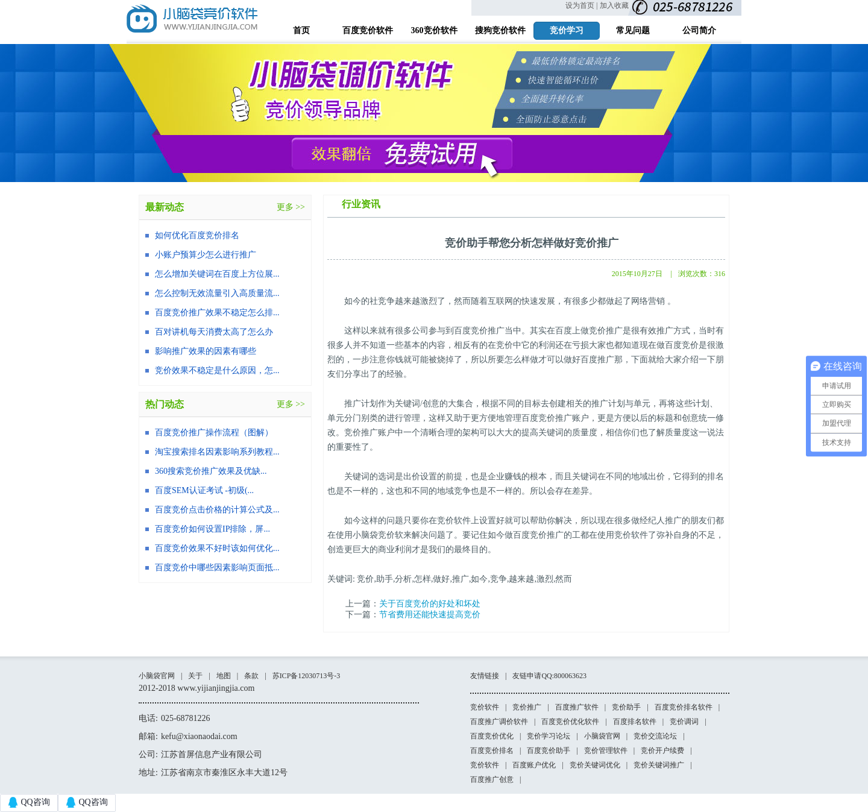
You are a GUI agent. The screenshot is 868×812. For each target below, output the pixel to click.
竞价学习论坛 (548, 736)
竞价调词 (684, 721)
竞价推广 (526, 707)
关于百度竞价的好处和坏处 (429, 603)
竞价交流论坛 (655, 736)
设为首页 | (581, 5)
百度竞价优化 (492, 736)
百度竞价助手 (548, 750)
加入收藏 (614, 5)
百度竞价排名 (492, 750)
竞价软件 (484, 707)
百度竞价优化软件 (570, 721)
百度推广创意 (492, 779)
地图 (223, 676)
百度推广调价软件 (499, 721)
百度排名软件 (634, 721)
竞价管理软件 (605, 750)
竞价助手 (626, 707)
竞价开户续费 (662, 750)
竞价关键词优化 (595, 765)
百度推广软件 (577, 707)
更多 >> (291, 207)
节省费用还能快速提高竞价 (429, 614)
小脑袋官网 (157, 676)
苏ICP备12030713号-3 (306, 676)
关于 (195, 676)
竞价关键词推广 (659, 765)
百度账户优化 (534, 765)
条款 (251, 676)
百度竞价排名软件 (683, 707)
